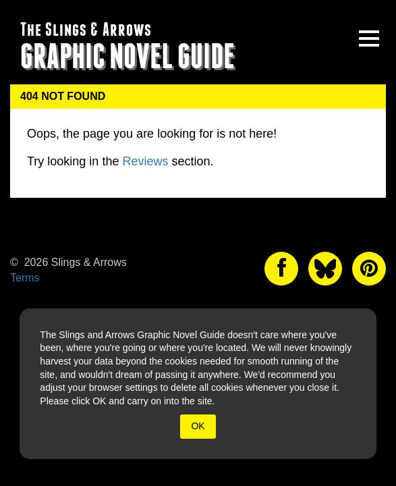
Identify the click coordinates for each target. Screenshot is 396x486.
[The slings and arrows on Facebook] (281, 269)
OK (197, 426)
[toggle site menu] (369, 38)
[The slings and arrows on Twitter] (325, 269)
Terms (25, 278)
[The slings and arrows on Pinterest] (369, 269)
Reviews (145, 161)
